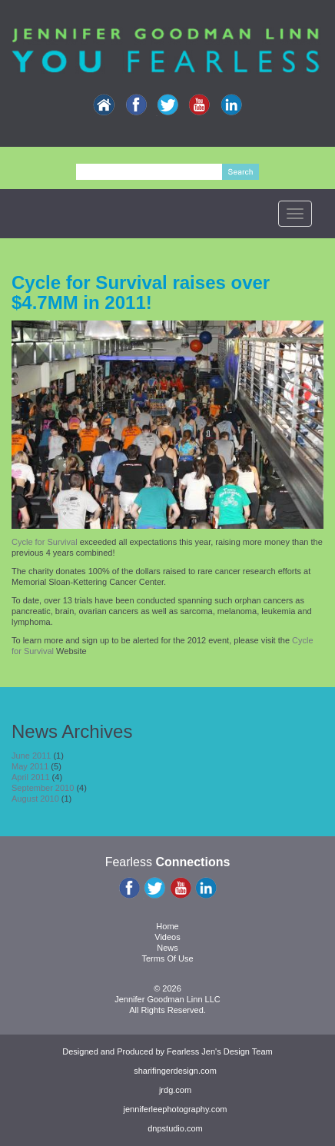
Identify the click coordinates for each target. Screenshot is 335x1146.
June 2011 (31, 755)
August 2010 (35, 798)
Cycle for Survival (46, 541)
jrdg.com (175, 1090)
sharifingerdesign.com (175, 1070)
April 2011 (31, 777)
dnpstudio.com (175, 1128)
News (167, 947)
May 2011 (30, 766)
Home (167, 926)
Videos (167, 937)
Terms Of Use (167, 958)
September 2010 (43, 787)
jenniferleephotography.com (175, 1109)
